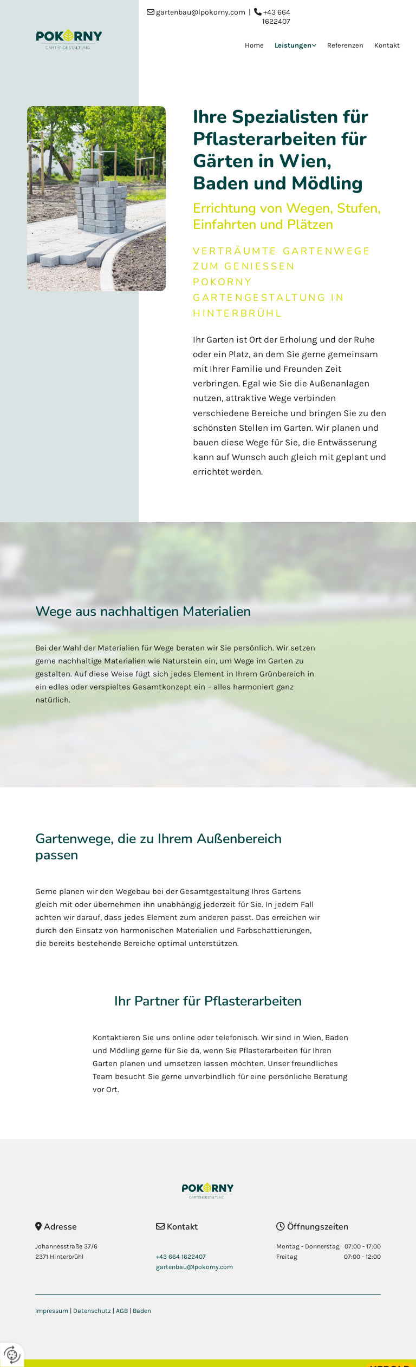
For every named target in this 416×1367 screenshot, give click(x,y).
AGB (122, 1311)
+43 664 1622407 (276, 17)
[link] (290, 46)
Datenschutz (92, 1311)
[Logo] (69, 39)
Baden (142, 1311)
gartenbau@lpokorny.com (200, 12)
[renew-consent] (12, 1355)
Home (254, 45)
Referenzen (345, 45)
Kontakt (387, 45)
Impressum (51, 1311)
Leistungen (293, 45)
